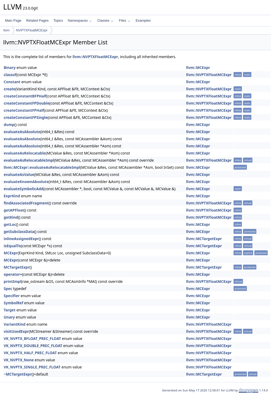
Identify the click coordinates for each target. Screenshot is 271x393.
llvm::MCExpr (198, 67)
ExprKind (12, 195)
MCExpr (11, 252)
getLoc (10, 224)
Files (124, 20)
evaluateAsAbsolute (22, 131)
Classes (105, 20)
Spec (8, 288)
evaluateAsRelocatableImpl (29, 160)
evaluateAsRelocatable (25, 153)
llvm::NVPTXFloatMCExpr (95, 56)
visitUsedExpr (16, 331)
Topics (58, 20)
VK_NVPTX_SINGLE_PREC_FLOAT (32, 366)
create (9, 88)
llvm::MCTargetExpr (204, 238)
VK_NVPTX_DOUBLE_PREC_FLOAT (33, 345)
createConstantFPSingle (26, 117)
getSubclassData (19, 231)
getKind (11, 217)
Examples (143, 20)
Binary (10, 67)
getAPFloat (14, 210)
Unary (9, 317)
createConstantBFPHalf (25, 96)
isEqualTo (12, 245)
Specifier (12, 295)
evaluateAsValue (19, 174)
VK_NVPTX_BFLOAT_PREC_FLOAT (32, 338)
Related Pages (37, 20)
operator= (13, 274)
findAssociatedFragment (26, 202)
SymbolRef (13, 302)
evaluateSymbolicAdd (23, 188)
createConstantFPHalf (24, 110)
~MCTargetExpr (18, 374)
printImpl (12, 281)
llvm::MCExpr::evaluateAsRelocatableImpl (42, 167)
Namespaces (80, 20)
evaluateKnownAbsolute (26, 181)
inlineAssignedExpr (21, 238)
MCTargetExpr (16, 267)
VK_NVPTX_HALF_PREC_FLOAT (30, 352)
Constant (12, 81)
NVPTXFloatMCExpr (31, 30)
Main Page (13, 20)
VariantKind (15, 324)
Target (10, 309)
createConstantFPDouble (27, 103)
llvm (6, 30)
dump (9, 124)
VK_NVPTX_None (19, 359)
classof (10, 74)
